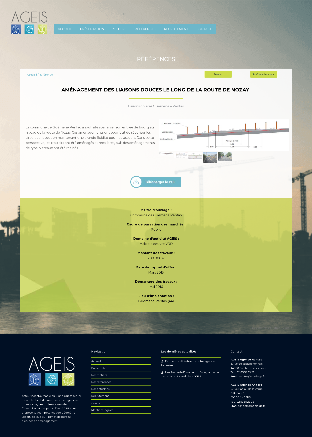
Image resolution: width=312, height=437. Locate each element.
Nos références (101, 382)
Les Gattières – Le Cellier (37, 328)
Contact (96, 403)
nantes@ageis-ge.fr (252, 376)
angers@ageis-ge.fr (252, 405)
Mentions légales (102, 410)
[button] (166, 159)
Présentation (99, 368)
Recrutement (100, 395)
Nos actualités (100, 388)
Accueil (96, 361)
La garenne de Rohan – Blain (272, 328)
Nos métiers (99, 375)
